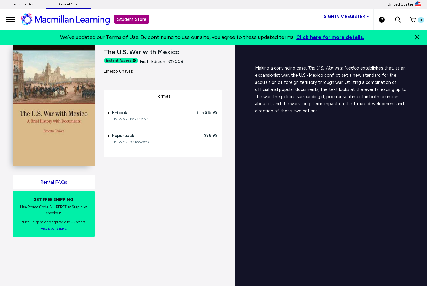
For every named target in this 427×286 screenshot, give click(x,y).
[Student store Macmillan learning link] (69, 19)
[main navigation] (10, 19)
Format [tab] (162, 96)
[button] (398, 19)
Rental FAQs (53, 182)
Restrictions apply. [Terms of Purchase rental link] (53, 228)
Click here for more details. (330, 37)
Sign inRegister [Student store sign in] (346, 16)
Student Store (68, 4)
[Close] (417, 37)
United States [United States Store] (404, 4)
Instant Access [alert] (121, 60)
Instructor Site (23, 4)
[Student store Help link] (381, 19)
